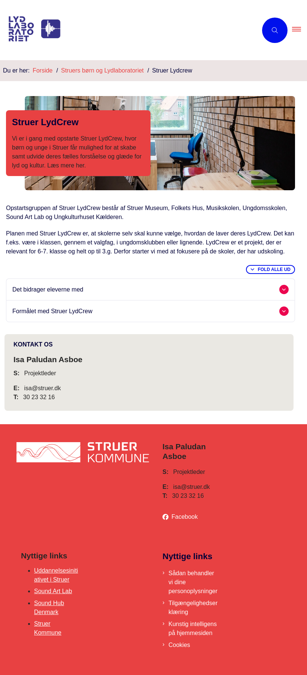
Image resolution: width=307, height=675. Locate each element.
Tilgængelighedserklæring (193, 607)
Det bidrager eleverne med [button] (47, 289)
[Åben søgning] (275, 30)
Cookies (179, 645)
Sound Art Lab (53, 591)
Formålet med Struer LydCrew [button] (52, 311)
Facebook (184, 517)
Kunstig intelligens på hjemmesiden (192, 628)
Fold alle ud (274, 269)
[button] (299, 30)
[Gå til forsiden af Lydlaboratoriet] (126, 30)
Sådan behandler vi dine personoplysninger (193, 582)
